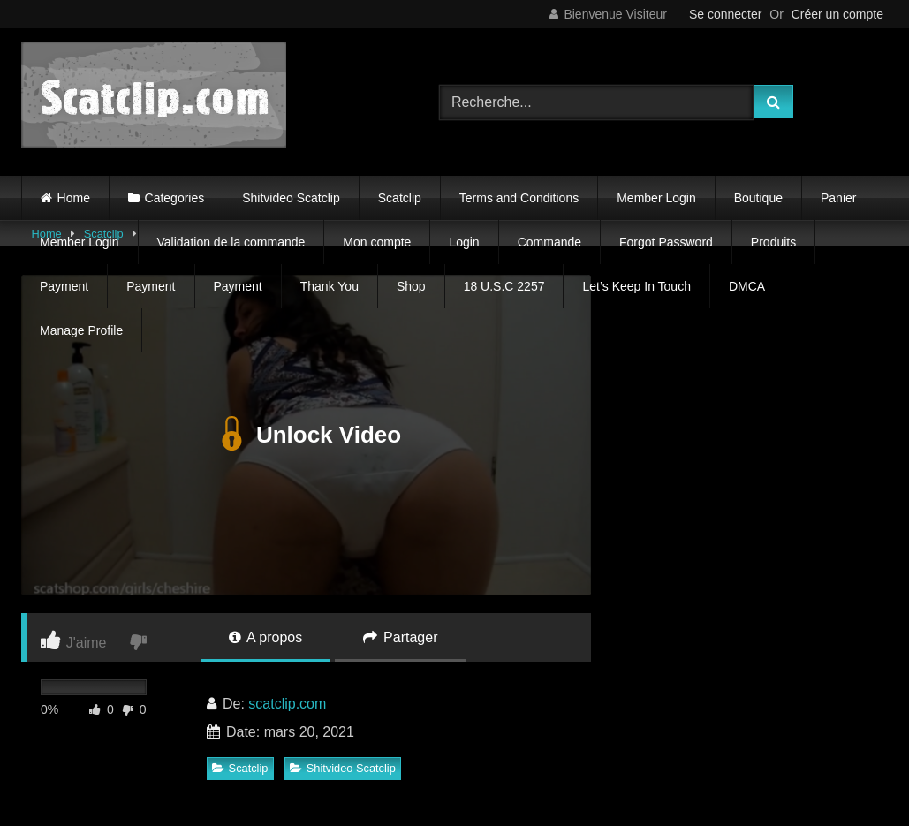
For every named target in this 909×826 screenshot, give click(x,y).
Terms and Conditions (519, 198)
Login (464, 242)
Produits (773, 242)
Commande (549, 242)
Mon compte (377, 242)
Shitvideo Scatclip (291, 198)
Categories (175, 198)
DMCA (747, 286)
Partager (400, 637)
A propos (266, 637)
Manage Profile (81, 330)
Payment (64, 286)
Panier (838, 198)
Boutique (758, 198)
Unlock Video (306, 434)
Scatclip (399, 198)
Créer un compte (837, 14)
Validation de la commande (231, 242)
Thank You (329, 286)
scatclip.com (287, 703)
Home (73, 198)
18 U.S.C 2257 (504, 286)
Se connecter (725, 14)
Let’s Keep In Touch (636, 286)
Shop (411, 286)
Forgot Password (666, 242)
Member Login (656, 198)
